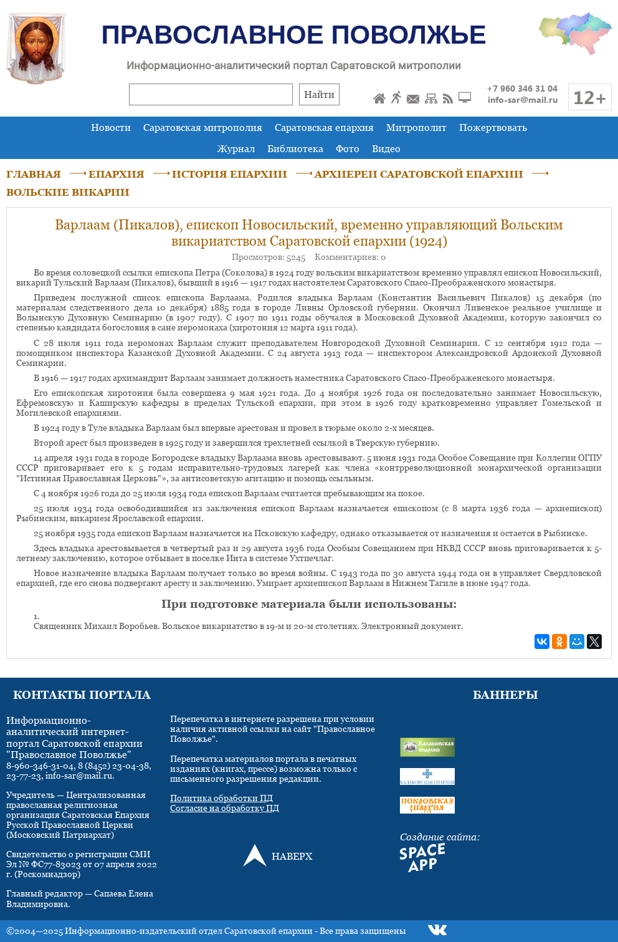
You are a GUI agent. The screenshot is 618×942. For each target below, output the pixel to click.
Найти (319, 94)
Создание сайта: (440, 836)
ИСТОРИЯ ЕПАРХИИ (229, 174)
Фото (347, 148)
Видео (386, 148)
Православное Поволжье (294, 34)
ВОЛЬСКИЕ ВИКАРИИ (68, 192)
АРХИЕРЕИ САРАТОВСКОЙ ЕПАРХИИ (419, 174)
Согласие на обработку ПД (224, 807)
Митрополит (416, 127)
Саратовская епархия (324, 127)
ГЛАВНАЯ (33, 174)
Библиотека (295, 148)
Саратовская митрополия (202, 127)
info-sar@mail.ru (523, 99)
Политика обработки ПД (221, 797)
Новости (111, 127)
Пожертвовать (493, 127)
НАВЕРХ (292, 856)
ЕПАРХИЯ (116, 174)
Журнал (236, 148)
